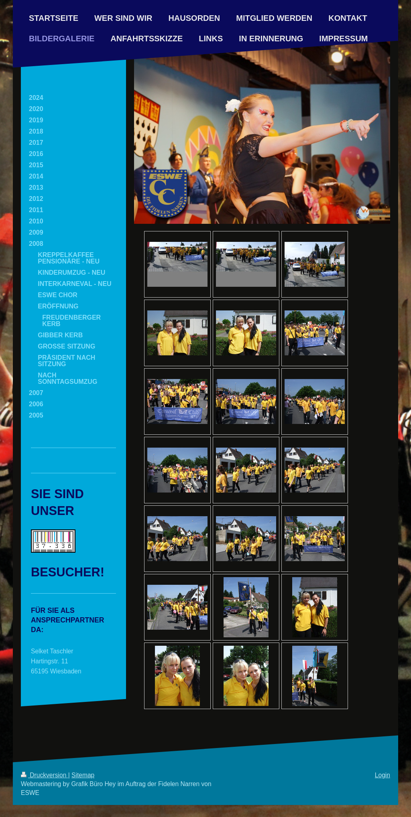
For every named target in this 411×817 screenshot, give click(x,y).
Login (382, 775)
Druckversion (44, 775)
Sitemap (82, 775)
